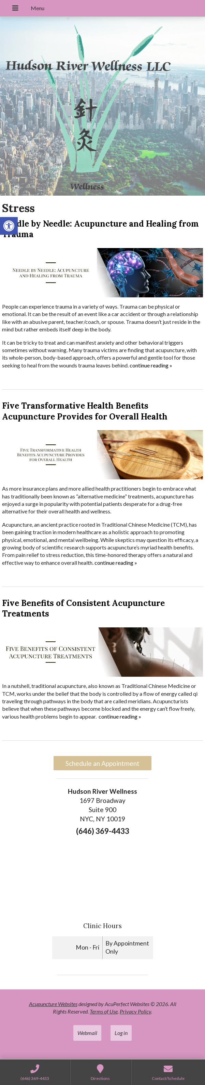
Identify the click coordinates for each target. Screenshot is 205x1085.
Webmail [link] (87, 1033)
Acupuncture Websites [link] (53, 1004)
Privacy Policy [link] (135, 1011)
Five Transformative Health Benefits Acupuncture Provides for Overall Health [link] (84, 411)
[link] (9, 226)
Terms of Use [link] (104, 1011)
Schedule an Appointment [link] (102, 763)
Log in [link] (121, 1033)
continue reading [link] (151, 365)
